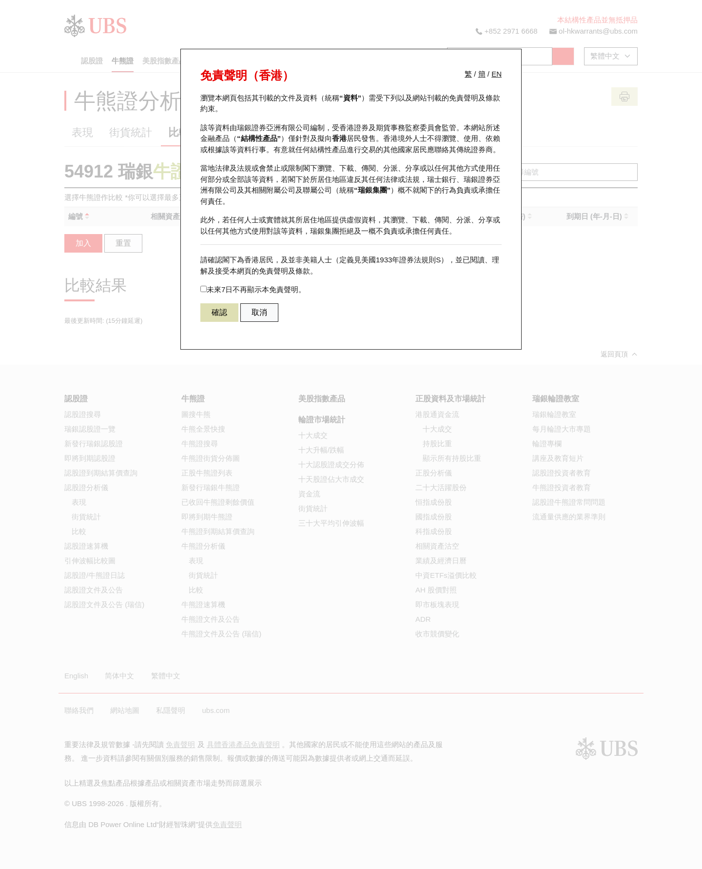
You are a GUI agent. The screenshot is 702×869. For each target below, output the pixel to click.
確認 (219, 312)
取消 (259, 312)
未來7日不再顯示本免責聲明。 (253, 289)
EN (496, 74)
